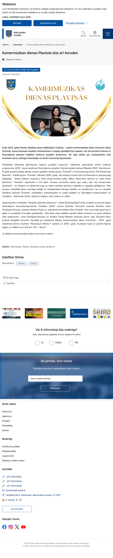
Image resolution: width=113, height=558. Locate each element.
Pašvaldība (7, 425)
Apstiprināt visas (48, 23)
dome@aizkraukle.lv (15, 490)
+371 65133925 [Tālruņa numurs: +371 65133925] (13, 476)
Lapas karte (8, 455)
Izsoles (5, 430)
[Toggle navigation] (108, 34)
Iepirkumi (6, 416)
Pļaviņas (21, 263)
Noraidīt (17, 23)
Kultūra (33, 263)
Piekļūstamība (9, 451)
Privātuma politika (11, 446)
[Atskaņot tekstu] (14, 59)
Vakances (7, 411)
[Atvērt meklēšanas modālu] (83, 34)
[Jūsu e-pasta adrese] (55, 378)
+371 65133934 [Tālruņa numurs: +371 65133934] (14, 481)
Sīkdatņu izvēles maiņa (13, 460)
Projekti (6, 420)
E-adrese (10, 499)
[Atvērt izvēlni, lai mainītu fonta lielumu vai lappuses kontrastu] (95, 34)
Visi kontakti (17, 509)
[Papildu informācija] (20, 500)
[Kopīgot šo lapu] (56, 283)
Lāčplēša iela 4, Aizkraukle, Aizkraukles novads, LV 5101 (33, 495)
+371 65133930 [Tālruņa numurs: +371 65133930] (14, 485)
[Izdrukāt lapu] (56, 277)
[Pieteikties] (55, 388)
